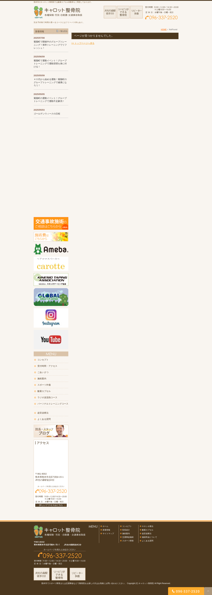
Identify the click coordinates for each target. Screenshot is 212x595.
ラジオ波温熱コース (47, 397)
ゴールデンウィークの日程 (47, 113)
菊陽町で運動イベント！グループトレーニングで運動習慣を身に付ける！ (50, 63)
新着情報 (106, 530)
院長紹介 (126, 530)
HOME (164, 29)
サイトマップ (108, 533)
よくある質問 (44, 419)
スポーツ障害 (128, 541)
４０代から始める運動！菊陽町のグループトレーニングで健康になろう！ (50, 82)
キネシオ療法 (147, 526)
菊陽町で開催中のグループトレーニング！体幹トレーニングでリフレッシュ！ (50, 44)
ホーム (105, 526)
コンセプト (42, 359)
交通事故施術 (128, 537)
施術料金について (149, 537)
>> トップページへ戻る (82, 43)
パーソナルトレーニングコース (52, 403)
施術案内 (41, 378)
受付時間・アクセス (47, 366)
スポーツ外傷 (44, 385)
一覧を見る (63, 31)
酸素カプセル (44, 391)
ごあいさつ (42, 372)
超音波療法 (42, 413)
